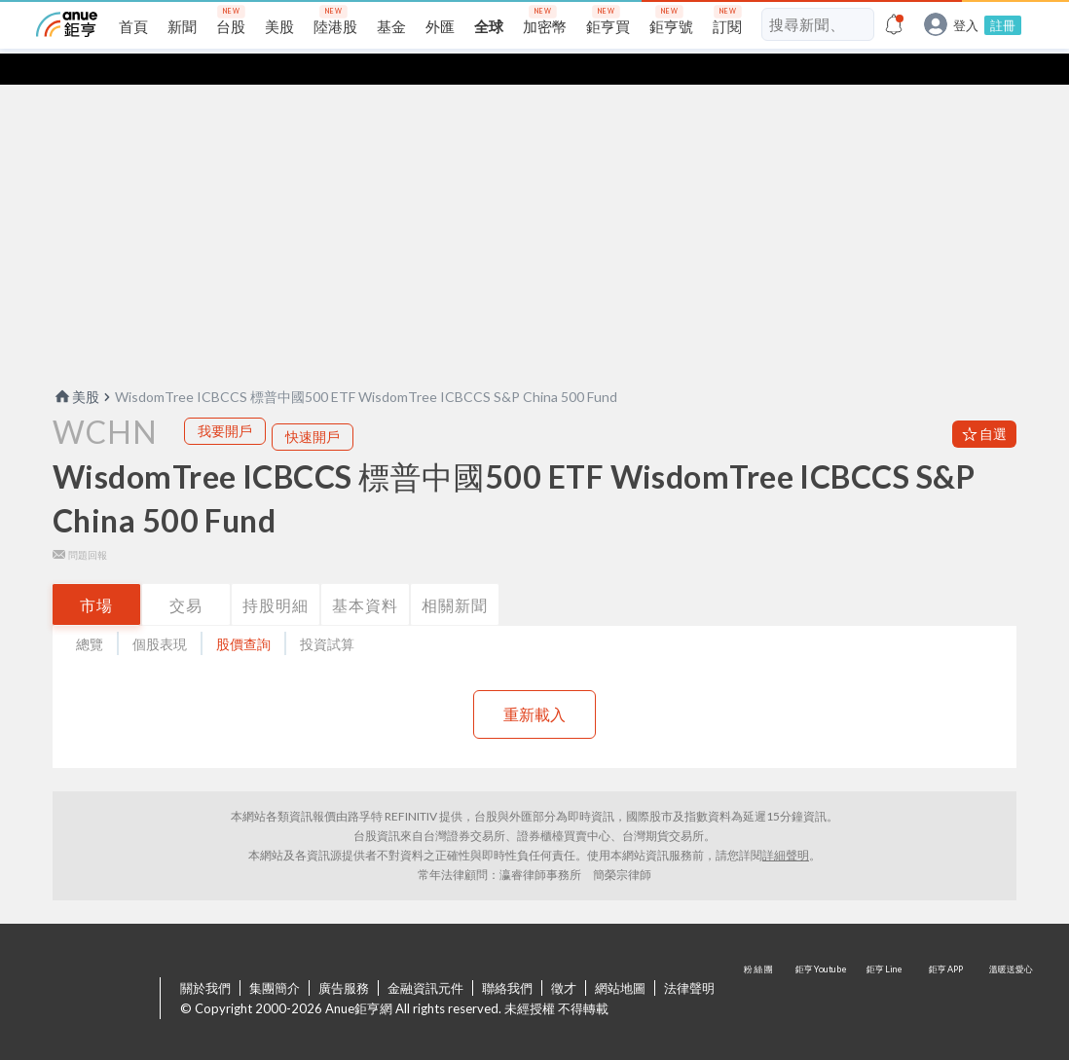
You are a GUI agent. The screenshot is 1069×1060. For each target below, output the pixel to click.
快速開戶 (312, 405)
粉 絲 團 (760, 968)
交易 (186, 574)
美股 (76, 365)
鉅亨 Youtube (822, 968)
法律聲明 (689, 957)
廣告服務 (343, 957)
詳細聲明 (785, 824)
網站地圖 (620, 957)
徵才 (563, 957)
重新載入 (534, 683)
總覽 (89, 612)
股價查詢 (243, 612)
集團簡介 (274, 957)
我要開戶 (225, 399)
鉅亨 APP (947, 968)
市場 (96, 574)
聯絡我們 (507, 957)
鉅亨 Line (885, 968)
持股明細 (275, 574)
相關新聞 (455, 574)
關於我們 (205, 957)
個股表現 (159, 612)
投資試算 (327, 612)
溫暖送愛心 (1009, 968)
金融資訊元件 (425, 957)
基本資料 (365, 574)
